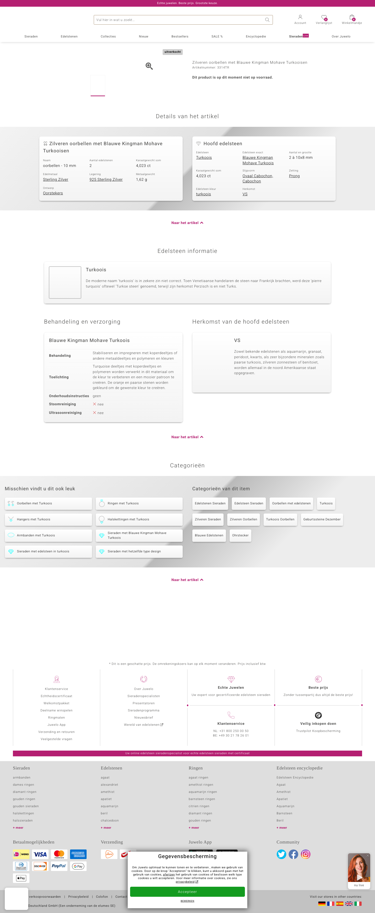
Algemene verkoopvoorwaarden (37, 897)
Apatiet (282, 799)
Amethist (284, 792)
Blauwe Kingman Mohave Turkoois (258, 210)
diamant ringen (25, 792)
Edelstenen (69, 36)
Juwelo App (56, 725)
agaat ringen (198, 777)
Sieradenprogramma (144, 710)
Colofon (102, 897)
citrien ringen (199, 806)
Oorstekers (53, 243)
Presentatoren (144, 703)
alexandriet (109, 785)
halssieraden (23, 820)
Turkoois (204, 207)
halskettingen (23, 813)
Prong (294, 225)
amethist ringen (201, 785)
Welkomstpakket (56, 703)
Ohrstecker (240, 585)
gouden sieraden (26, 806)
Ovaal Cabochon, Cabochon (258, 228)
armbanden (22, 777)
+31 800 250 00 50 (234, 731)
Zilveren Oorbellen (243, 569)
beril (104, 813)
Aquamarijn (286, 806)
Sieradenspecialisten (143, 696)
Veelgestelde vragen (56, 739)
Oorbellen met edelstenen (291, 553)
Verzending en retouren (56, 732)
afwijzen (169, 875)
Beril (280, 820)
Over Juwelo (341, 36)
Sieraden (31, 36)
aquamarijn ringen (203, 792)
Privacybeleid (78, 897)
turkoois (203, 244)
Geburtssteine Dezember (322, 569)
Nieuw (144, 36)
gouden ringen (24, 799)
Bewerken (187, 901)
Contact (121, 897)
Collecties (108, 36)
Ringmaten (56, 717)
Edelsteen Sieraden (248, 553)
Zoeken (268, 19)
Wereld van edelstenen (142, 725)
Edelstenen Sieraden (210, 553)
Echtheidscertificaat (56, 696)
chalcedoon (110, 820)
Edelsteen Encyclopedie (295, 777)
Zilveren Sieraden (208, 569)
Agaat (281, 785)
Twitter (281, 854)
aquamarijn (110, 806)
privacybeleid (185, 882)
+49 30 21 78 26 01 (234, 735)
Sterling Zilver (55, 229)
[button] (300, 20)
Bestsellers (179, 36)
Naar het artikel (185, 272)
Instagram (305, 854)
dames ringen (23, 785)
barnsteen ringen (202, 799)
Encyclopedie (256, 36)
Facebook (293, 854)
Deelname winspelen (56, 710)
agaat (105, 777)
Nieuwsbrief (143, 717)
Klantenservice (56, 689)
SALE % (217, 36)
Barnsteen (284, 813)
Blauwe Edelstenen (209, 585)
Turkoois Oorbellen (280, 569)
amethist (108, 792)
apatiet (106, 799)
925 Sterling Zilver (106, 229)
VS (245, 244)
